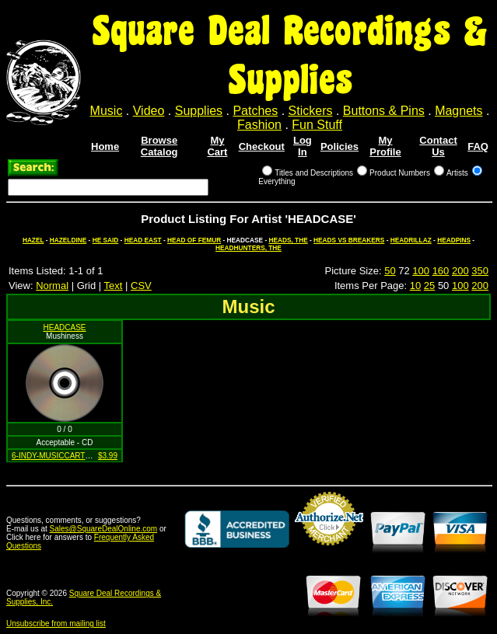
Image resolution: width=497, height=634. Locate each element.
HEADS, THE (287, 240)
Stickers (311, 110)
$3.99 (107, 455)
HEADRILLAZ (411, 240)
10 (415, 285)
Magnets (458, 110)
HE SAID (106, 240)
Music (106, 110)
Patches (255, 110)
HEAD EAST (143, 240)
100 (420, 271)
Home (105, 146)
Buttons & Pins (384, 110)
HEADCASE (64, 327)
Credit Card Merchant (329, 552)
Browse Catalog (159, 146)
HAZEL (33, 240)
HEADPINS (454, 240)
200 (460, 271)
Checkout (262, 146)
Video (149, 110)
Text (113, 285)
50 (389, 271)
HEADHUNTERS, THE (248, 248)
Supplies (198, 110)
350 (479, 271)
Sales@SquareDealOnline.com (104, 528)
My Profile (385, 146)
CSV (141, 285)
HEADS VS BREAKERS (348, 240)
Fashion (259, 124)
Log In (302, 146)
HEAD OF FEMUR (194, 240)
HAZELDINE (68, 240)
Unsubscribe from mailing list (56, 623)
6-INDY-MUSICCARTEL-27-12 (64, 455)
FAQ (477, 146)
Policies (339, 146)
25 (429, 285)
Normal (52, 285)
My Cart (217, 146)
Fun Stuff (317, 124)
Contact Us (438, 146)
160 (441, 271)
